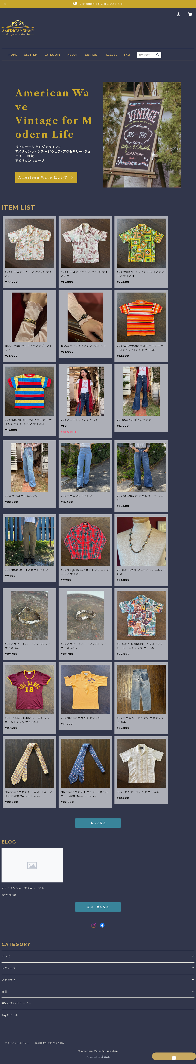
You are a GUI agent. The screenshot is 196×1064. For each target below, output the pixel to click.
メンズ (6, 956)
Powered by (98, 1057)
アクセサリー (10, 980)
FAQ (127, 55)
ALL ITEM (30, 55)
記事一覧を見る (98, 907)
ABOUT (73, 55)
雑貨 (4, 991)
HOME (12, 55)
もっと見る (98, 823)
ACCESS (112, 55)
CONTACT (92, 55)
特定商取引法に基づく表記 (50, 1043)
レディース (9, 968)
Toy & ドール (10, 1015)
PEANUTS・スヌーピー (16, 1003)
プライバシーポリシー (17, 1043)
